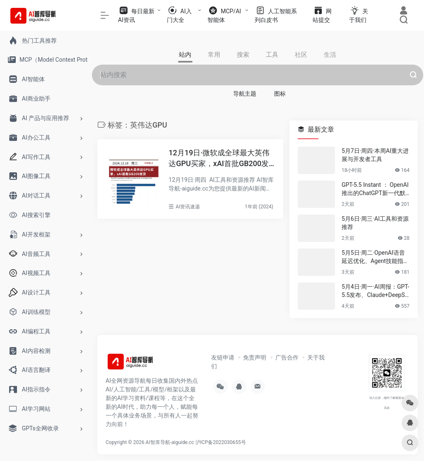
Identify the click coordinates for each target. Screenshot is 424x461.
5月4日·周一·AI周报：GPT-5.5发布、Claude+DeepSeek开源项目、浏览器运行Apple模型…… (376, 291)
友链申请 (222, 357)
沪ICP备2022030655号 (220, 442)
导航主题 (244, 93)
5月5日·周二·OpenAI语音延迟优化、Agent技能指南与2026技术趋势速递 (375, 257)
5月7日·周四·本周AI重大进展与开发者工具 (375, 154)
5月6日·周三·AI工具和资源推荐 (375, 222)
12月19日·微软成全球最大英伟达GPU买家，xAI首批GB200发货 (219, 158)
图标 (280, 93)
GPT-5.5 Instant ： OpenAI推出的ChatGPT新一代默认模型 (375, 189)
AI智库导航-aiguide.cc (170, 442)
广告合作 (287, 357)
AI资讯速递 (188, 207)
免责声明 (254, 357)
